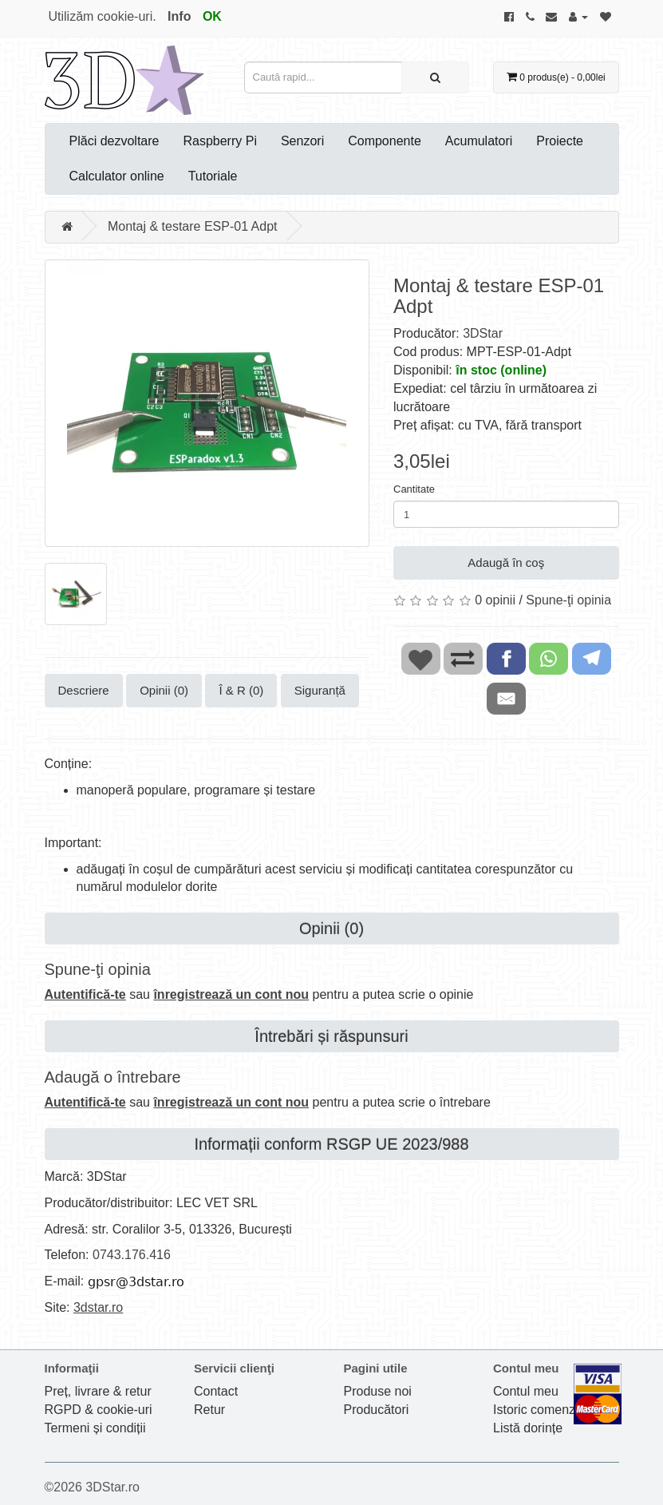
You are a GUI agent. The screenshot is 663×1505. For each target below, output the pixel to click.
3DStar (483, 333)
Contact (216, 1391)
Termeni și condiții (95, 1428)
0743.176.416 (132, 1254)
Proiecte (559, 141)
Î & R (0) (241, 690)
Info (179, 16)
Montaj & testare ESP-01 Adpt (193, 226)
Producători (376, 1409)
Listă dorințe (527, 1428)
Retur (209, 1409)
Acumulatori (478, 141)
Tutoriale (213, 176)
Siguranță (319, 690)
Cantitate (414, 489)
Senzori (302, 141)
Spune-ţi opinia (568, 600)
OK (212, 16)
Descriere (83, 690)
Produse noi (378, 1391)
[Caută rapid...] (435, 77)
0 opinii (495, 600)
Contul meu (525, 1391)
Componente (384, 141)
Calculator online (116, 176)
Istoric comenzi (535, 1409)
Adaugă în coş (506, 562)
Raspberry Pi (219, 141)
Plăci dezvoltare (114, 141)
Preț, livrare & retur (98, 1391)
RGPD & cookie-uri (98, 1409)
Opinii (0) (164, 690)
